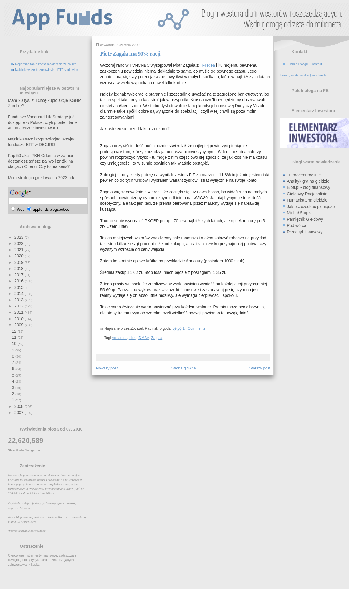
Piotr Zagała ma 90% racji (130, 53)
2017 (19, 274)
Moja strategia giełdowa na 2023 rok (41, 177)
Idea (132, 338)
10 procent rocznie (304, 175)
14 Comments (194, 328)
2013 (19, 299)
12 (14, 331)
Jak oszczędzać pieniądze (311, 206)
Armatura (119, 338)
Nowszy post (107, 368)
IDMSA (143, 338)
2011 (19, 312)
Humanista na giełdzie (307, 200)
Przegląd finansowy (304, 232)
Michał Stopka (300, 212)
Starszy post (259, 368)
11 (14, 337)
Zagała (156, 338)
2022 (19, 243)
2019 (19, 262)
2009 (19, 325)
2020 (19, 255)
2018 (19, 268)
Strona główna (183, 368)
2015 (19, 287)
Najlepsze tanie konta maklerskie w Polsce (46, 64)
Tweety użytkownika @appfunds (303, 75)
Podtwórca (296, 225)
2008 (19, 406)
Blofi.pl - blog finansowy (308, 187)
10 (14, 343)
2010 (19, 318)
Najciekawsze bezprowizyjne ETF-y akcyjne (46, 69)
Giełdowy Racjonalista (307, 194)
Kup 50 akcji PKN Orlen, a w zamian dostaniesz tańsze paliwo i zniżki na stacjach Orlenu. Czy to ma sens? (41, 161)
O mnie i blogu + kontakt (304, 64)
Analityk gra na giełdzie (308, 181)
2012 (19, 306)
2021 (19, 249)
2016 (19, 281)
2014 (19, 293)
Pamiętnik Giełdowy (305, 219)
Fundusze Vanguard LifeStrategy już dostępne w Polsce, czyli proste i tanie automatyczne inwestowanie (43, 122)
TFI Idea (207, 65)
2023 (19, 237)
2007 (19, 412)
